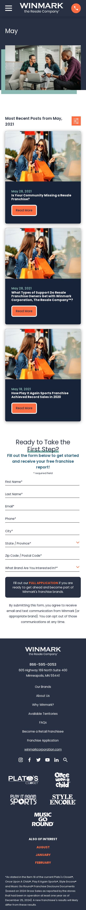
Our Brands (43, 687)
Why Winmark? (43, 705)
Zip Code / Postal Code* (23, 556)
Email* (9, 507)
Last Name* (14, 494)
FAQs (43, 722)
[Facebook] (29, 760)
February (43, 862)
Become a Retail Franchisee (43, 731)
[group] (43, 177)
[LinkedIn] (56, 760)
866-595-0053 (43, 664)
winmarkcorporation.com (43, 749)
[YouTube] (47, 760)
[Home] (41, 8)
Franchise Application (43, 740)
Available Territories (43, 714)
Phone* (10, 519)
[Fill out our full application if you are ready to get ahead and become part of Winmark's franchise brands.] (43, 583)
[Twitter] (38, 760)
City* (9, 531)
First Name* (14, 482)
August (43, 847)
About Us (43, 696)
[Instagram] (21, 760)
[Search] (65, 760)
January (43, 855)
